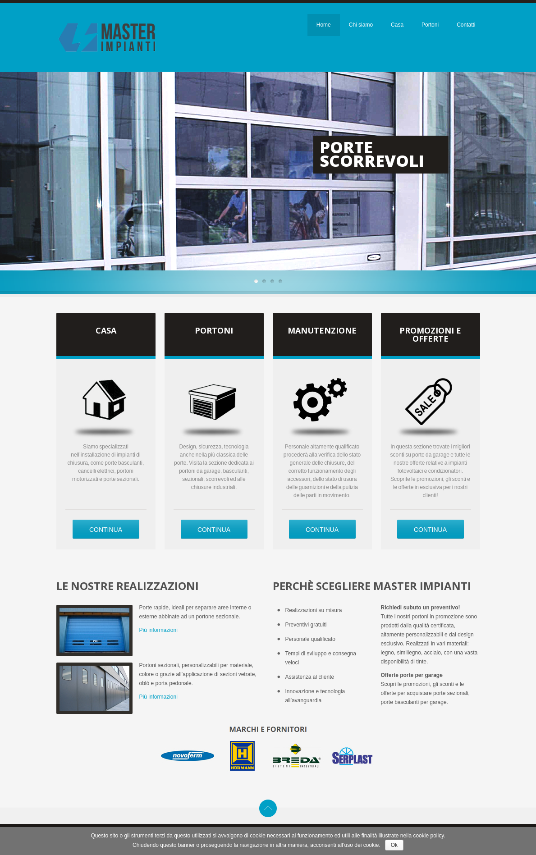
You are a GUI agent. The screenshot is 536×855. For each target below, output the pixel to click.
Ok (394, 845)
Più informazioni (158, 630)
